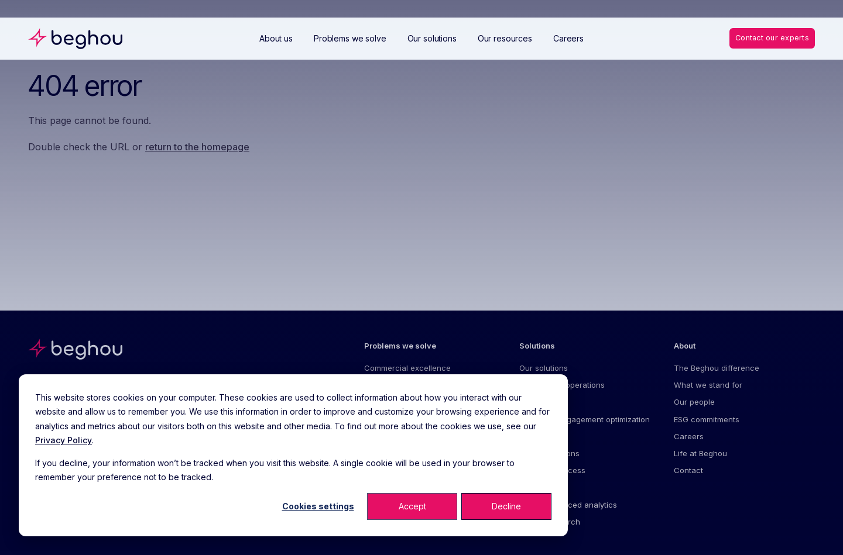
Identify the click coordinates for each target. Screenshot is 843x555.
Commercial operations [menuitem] (562, 385)
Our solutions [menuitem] (543, 368)
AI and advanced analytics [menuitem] (568, 506)
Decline (506, 506)
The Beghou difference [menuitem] (716, 368)
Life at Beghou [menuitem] (700, 454)
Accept (412, 506)
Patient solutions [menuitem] (549, 454)
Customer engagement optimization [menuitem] (584, 420)
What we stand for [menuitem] (708, 385)
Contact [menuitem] (688, 472)
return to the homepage (197, 147)
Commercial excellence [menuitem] (407, 368)
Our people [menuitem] (694, 402)
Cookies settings (318, 506)
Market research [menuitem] (549, 523)
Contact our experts (770, 38)
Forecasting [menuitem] (540, 402)
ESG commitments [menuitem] (706, 420)
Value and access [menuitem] (552, 472)
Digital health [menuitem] (543, 489)
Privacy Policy (63, 440)
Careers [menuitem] (689, 437)
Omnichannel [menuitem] (543, 437)
